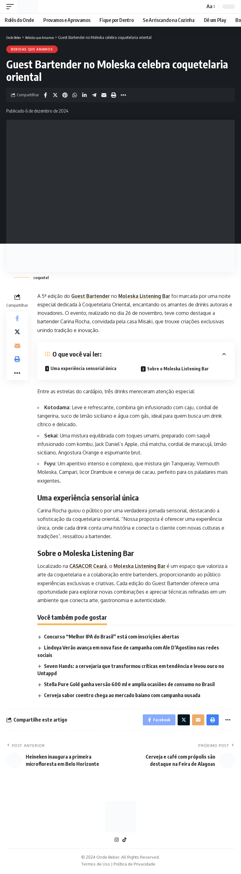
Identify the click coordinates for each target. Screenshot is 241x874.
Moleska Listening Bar (148, 296)
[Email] (103, 95)
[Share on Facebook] (45, 95)
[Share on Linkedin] (84, 95)
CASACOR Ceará (89, 566)
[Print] (113, 95)
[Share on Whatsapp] (74, 95)
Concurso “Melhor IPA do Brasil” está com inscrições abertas (111, 636)
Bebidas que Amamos (32, 49)
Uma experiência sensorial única (83, 368)
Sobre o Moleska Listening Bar (178, 368)
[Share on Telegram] (94, 95)
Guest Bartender (92, 296)
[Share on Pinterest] (65, 95)
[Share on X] (55, 95)
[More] (123, 95)
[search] (198, 6)
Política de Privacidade (134, 865)
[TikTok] (124, 841)
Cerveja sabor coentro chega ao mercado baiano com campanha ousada (122, 695)
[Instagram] (116, 841)
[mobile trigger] (11, 6)
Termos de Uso (95, 865)
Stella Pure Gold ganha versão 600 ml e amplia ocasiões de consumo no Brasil (129, 684)
